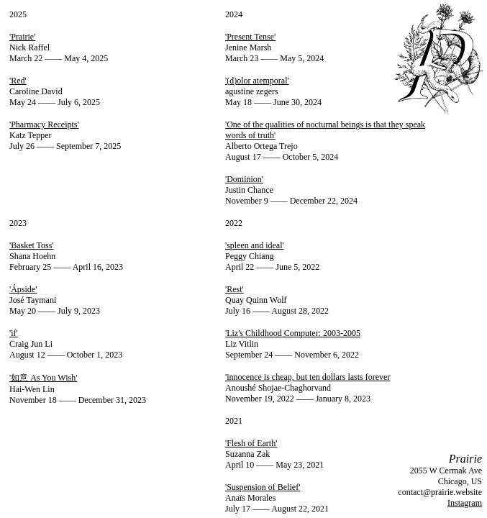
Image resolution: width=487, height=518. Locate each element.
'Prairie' (22, 37)
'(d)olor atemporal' (257, 81)
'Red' (18, 81)
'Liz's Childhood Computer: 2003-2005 (292, 333)
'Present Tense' (250, 37)
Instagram (464, 503)
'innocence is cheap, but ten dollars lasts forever (307, 377)
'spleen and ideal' (254, 245)
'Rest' (234, 289)
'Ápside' (23, 289)
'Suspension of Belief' (262, 487)
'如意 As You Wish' (43, 378)
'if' (13, 333)
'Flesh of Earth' (251, 443)
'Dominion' (244, 179)
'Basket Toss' (31, 245)
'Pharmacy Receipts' (44, 124)
